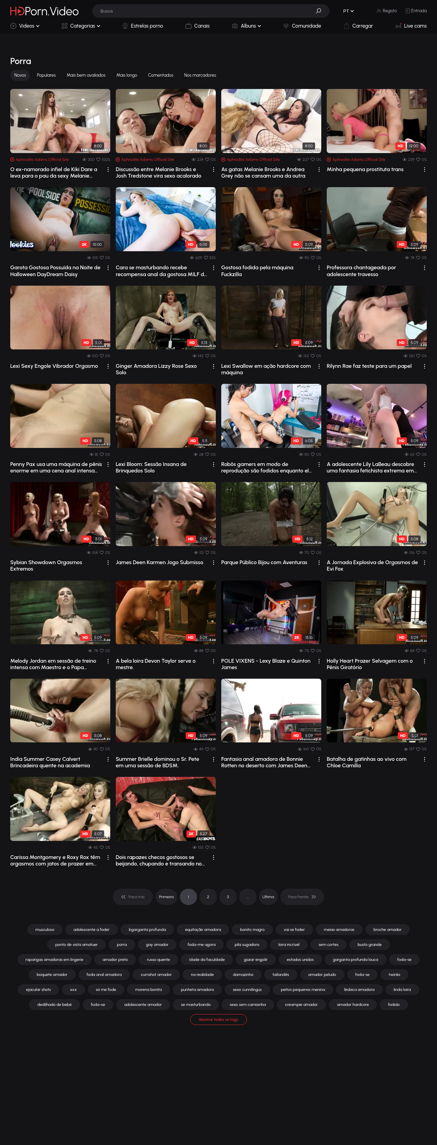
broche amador (387, 929)
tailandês (280, 974)
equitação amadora (203, 929)
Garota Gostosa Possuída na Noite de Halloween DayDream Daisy (55, 270)
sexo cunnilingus (247, 989)
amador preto (115, 959)
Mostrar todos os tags (218, 1019)
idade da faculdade (207, 959)
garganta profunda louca (355, 959)
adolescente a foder (91, 929)
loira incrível (288, 944)
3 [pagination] (228, 896)
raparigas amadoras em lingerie (55, 959)
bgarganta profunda (147, 929)
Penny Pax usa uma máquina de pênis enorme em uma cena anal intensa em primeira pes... (56, 467)
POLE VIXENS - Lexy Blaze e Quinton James (265, 664)
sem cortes (328, 944)
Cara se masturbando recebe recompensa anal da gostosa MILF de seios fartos (161, 270)
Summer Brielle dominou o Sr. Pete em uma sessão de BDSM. (157, 762)
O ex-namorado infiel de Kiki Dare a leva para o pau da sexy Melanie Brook (53, 172)
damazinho (243, 974)
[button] (320, 11)
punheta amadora (197, 989)
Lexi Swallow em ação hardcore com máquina (266, 369)
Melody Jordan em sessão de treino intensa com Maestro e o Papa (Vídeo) (53, 664)
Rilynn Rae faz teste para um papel (369, 366)
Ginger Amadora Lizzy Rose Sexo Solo (156, 369)
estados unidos (300, 959)
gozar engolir (256, 959)
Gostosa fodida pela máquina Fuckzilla (257, 270)
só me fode (106, 989)
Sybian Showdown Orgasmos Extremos (46, 565)
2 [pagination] (208, 896)
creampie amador (301, 1004)
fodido (393, 1004)
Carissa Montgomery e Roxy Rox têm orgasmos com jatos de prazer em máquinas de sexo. (55, 860)
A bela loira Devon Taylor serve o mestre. (156, 664)
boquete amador (52, 974)
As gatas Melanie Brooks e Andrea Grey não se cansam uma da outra (263, 172)
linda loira (402, 989)
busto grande (369, 944)
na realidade (202, 974)
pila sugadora (247, 944)
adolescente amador (143, 1004)
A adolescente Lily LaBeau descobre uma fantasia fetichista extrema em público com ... (370, 467)
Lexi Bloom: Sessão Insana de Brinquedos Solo (151, 467)
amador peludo (322, 974)
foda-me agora (201, 944)
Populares (46, 75)
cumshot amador (156, 974)
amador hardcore (353, 1004)
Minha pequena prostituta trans (365, 169)
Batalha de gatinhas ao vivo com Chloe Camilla (367, 762)
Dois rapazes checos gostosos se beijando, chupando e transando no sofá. (159, 860)
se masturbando (196, 1004)
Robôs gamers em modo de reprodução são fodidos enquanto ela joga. (266, 467)
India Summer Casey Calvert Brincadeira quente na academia (50, 762)
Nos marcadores (200, 75)
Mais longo (126, 75)
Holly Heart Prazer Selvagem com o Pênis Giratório (370, 664)
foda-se (404, 959)
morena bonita (148, 989)
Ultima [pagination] (268, 896)
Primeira (166, 896)
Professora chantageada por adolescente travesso (361, 270)
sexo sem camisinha (248, 1004)
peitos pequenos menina (303, 989)
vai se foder (294, 929)
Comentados (160, 75)
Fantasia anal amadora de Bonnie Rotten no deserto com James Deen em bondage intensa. (264, 762)
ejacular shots (38, 989)
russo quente (158, 959)
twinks (394, 974)
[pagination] (133, 897)
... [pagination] (247, 896)
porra (122, 944)
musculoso (45, 929)
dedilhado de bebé (54, 1004)
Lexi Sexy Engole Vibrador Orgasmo (54, 366)
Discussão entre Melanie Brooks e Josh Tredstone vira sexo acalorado (158, 172)
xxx (73, 989)
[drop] (108, 169)
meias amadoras (339, 929)
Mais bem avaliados (86, 75)
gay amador (157, 944)
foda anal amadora (104, 974)
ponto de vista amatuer (76, 944)
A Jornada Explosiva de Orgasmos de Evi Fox (372, 565)
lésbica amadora (359, 989)
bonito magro (252, 929)
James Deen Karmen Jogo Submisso (159, 562)
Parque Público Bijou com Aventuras (264, 562)
